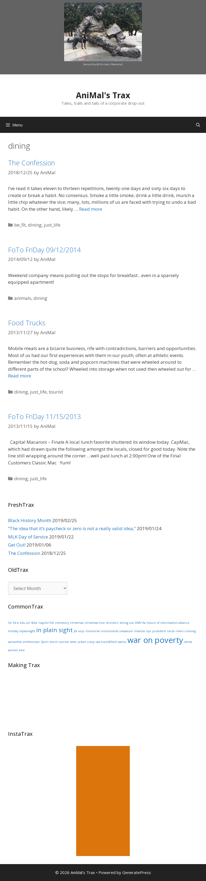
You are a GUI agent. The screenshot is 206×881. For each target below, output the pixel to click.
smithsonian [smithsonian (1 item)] (31, 642)
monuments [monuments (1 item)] (109, 631)
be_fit (20, 225)
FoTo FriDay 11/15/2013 (44, 416)
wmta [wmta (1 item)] (188, 642)
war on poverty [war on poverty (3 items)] (155, 640)
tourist (56, 392)
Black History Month (29, 520)
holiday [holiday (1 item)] (13, 631)
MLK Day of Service (28, 537)
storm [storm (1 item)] (54, 642)
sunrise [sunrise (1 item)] (64, 642)
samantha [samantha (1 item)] (15, 642)
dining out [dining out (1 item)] (127, 623)
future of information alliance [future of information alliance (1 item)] (168, 623)
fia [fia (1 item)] (144, 623)
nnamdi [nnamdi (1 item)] (139, 631)
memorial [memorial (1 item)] (93, 631)
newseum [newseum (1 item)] (126, 631)
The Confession (31, 162)
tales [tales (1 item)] (73, 642)
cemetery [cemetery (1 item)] (62, 623)
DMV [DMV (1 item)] (138, 623)
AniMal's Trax (103, 95)
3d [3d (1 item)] (10, 623)
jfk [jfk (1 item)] (75, 631)
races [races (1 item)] (171, 631)
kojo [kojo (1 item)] (81, 631)
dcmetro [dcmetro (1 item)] (112, 623)
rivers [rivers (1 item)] (179, 631)
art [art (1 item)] (28, 623)
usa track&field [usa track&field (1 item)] (106, 642)
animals (22, 298)
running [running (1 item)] (190, 631)
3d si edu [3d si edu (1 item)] (19, 623)
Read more (90, 209)
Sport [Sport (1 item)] (45, 642)
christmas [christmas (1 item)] (76, 623)
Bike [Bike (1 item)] (34, 623)
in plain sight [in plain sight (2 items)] (54, 630)
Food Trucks (26, 322)
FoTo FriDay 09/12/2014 (44, 249)
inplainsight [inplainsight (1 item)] (27, 631)
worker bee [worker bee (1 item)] (16, 650)
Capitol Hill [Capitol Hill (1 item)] (46, 623)
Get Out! (16, 545)
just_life (52, 225)
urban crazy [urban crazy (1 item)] (86, 642)
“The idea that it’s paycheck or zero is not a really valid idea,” (72, 528)
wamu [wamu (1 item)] (122, 642)
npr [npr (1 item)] (148, 631)
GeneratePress (136, 872)
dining (35, 225)
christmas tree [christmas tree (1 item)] (94, 623)
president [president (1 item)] (159, 631)
